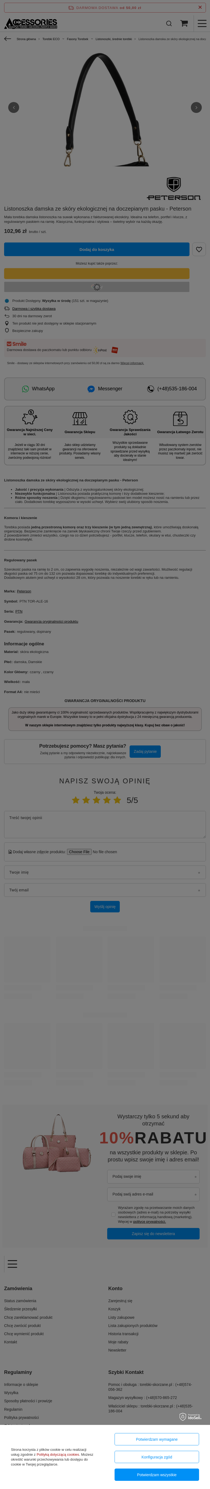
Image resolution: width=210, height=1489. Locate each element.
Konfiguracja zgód (156, 1457)
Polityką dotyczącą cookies (58, 1454)
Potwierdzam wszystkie (157, 1475)
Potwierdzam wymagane (157, 1439)
